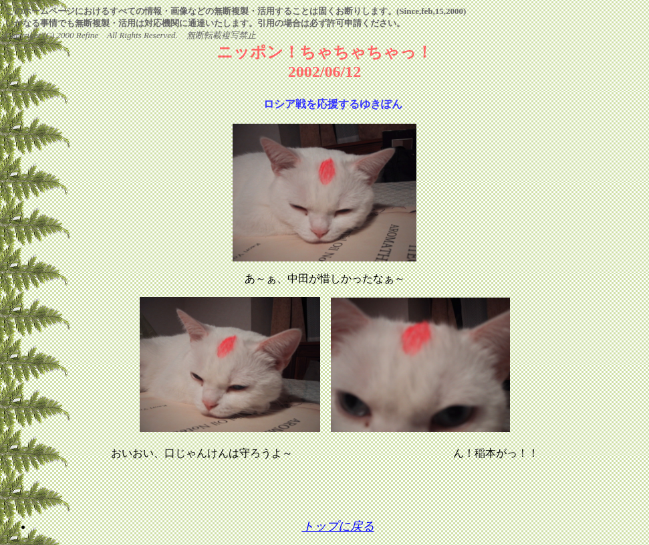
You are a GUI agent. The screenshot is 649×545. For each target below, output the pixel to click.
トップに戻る (338, 526)
